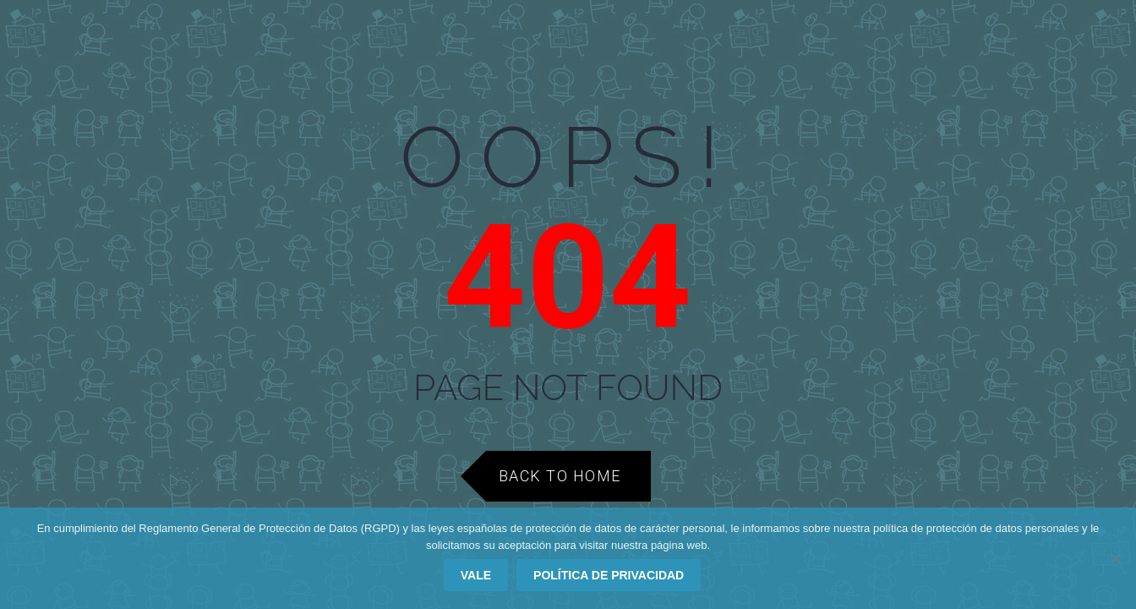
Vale (476, 575)
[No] (1114, 558)
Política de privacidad (608, 575)
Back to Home (560, 476)
